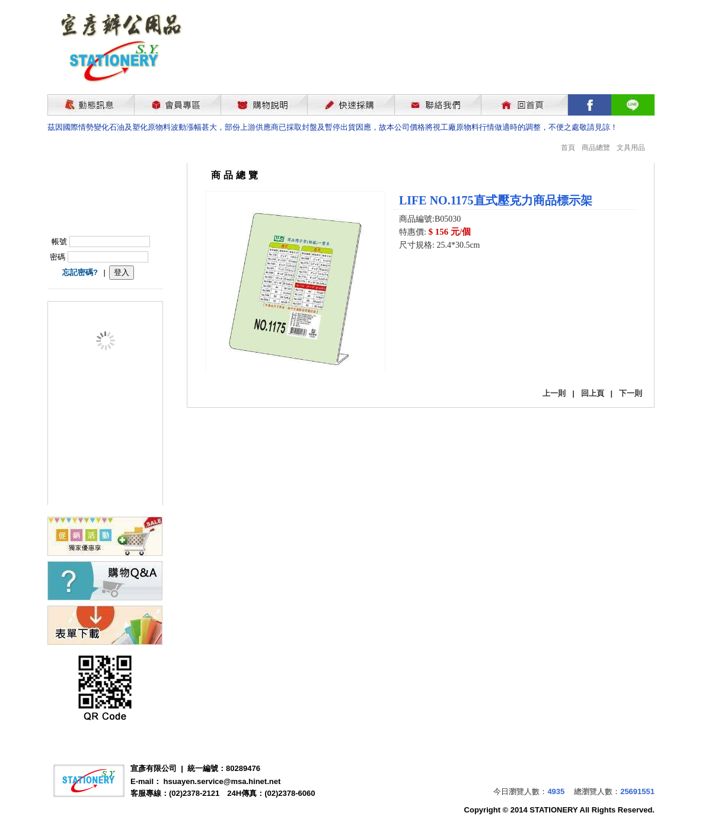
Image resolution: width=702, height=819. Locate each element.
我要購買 (430, 277)
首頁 (568, 147)
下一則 (630, 393)
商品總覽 (596, 147)
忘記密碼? (80, 272)
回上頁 (592, 393)
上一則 (554, 393)
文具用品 (631, 147)
